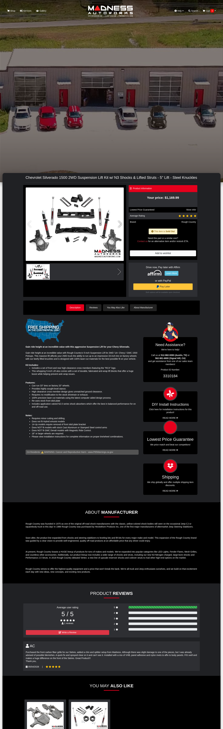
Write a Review (67, 632)
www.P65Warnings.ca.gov (100, 452)
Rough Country (188, 222)
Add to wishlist (163, 253)
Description (75, 307)
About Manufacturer (143, 307)
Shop (11, 11)
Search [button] (193, 11)
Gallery (41, 11)
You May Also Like (116, 307)
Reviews (94, 307)
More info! (191, 209)
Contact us (142, 241)
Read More (170, 450)
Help (179, 11)
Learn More (171, 273)
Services (26, 11)
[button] (120, 224)
